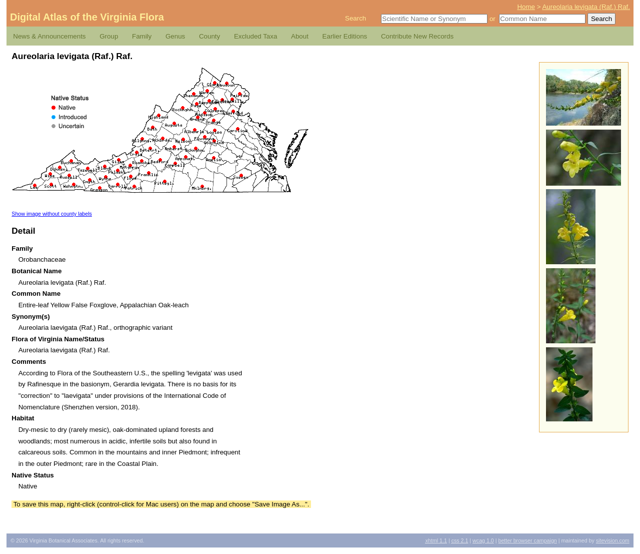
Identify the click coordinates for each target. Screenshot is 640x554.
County (209, 36)
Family (142, 36)
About (299, 36)
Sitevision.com (613, 540)
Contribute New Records (417, 36)
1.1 (436, 540)
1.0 (483, 540)
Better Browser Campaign (527, 540)
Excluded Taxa (255, 36)
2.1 (460, 540)
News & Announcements (49, 36)
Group (109, 36)
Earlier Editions (345, 36)
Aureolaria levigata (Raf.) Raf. (586, 7)
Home (526, 7)
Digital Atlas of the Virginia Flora (87, 17)
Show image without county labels (52, 214)
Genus (175, 36)
